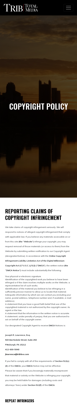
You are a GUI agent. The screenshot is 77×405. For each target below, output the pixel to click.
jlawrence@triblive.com (17, 354)
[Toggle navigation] (68, 7)
